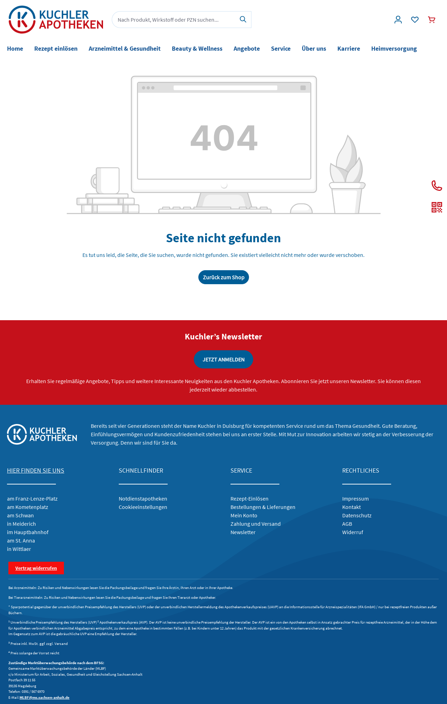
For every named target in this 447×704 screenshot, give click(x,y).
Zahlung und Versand (255, 523)
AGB (347, 523)
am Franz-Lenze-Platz (32, 498)
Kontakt (351, 506)
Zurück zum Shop (223, 277)
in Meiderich (21, 523)
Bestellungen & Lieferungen (262, 506)
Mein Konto (243, 515)
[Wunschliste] (414, 19)
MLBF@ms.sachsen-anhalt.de (44, 697)
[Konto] (398, 19)
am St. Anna (21, 540)
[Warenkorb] (431, 19)
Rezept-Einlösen (249, 498)
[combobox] (173, 19)
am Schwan (20, 515)
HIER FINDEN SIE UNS (35, 470)
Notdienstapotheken (143, 498)
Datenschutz (357, 515)
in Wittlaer (19, 548)
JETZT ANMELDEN (223, 359)
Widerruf (352, 532)
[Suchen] (243, 19)
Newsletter (243, 532)
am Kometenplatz (27, 506)
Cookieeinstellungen (143, 506)
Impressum (355, 498)
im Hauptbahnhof (28, 532)
